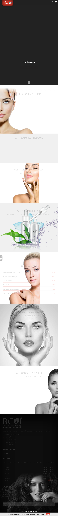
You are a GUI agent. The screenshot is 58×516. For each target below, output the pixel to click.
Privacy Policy (40, 514)
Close (48, 514)
